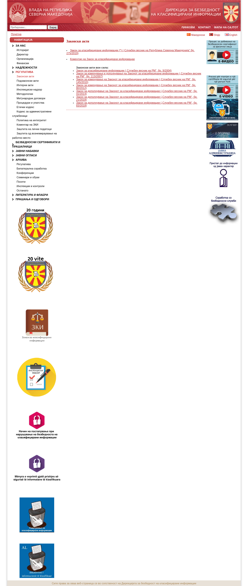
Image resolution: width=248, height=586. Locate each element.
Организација (25, 58)
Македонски (196, 35)
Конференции (25, 172)
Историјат (23, 50)
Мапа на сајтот (226, 27)
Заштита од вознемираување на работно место (34, 135)
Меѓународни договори (31, 98)
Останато (22, 190)
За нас (21, 45)
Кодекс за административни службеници (32, 113)
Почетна (16, 34)
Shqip (214, 35)
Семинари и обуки (28, 177)
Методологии (25, 93)
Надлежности (26, 67)
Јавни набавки (27, 150)
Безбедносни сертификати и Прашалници (36, 144)
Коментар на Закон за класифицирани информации (102, 59)
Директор (22, 54)
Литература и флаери (32, 194)
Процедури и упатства (30, 102)
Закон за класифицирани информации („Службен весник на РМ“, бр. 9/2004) (124, 70)
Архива (21, 159)
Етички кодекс (25, 107)
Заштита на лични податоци (34, 129)
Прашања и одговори (32, 199)
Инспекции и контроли (30, 186)
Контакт (204, 27)
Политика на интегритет (31, 120)
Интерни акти (25, 85)
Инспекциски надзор (29, 89)
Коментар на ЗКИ (27, 124)
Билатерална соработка (32, 168)
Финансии (23, 63)
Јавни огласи (26, 155)
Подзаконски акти (28, 80)
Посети (21, 181)
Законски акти (25, 76)
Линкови (188, 27)
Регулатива (24, 71)
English (231, 35)
